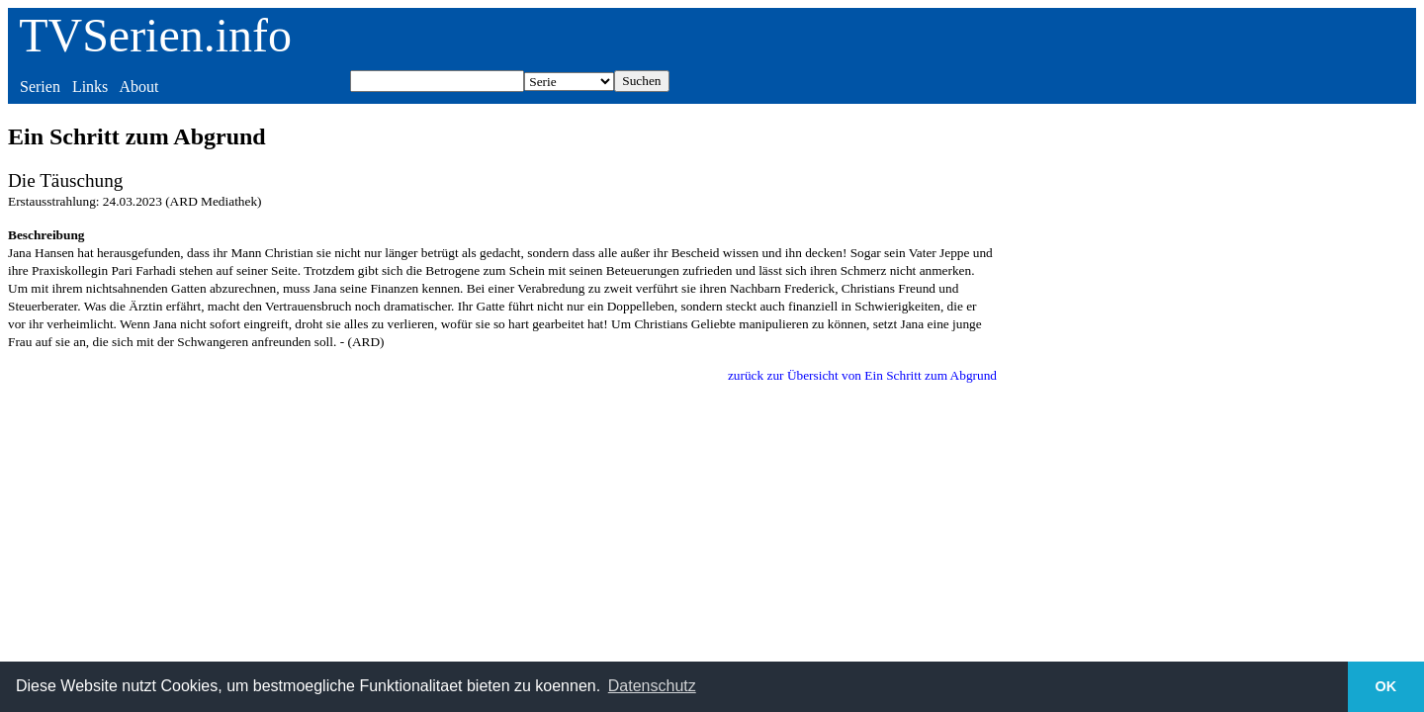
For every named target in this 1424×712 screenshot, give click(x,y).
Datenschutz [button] (652, 685)
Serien (40, 86)
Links (90, 86)
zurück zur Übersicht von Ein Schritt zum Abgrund (862, 375)
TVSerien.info (155, 35)
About (138, 86)
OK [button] (1386, 686)
